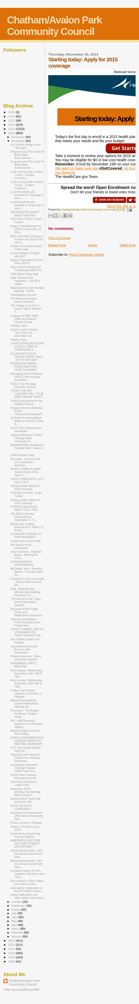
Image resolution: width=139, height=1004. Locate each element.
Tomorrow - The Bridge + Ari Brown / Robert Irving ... (25, 713)
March (15, 928)
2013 (12, 940)
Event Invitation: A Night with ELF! (25, 255)
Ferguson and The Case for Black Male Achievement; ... (27, 154)
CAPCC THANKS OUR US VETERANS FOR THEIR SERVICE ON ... (27, 632)
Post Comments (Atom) (86, 254)
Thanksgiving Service (23, 294)
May (14, 921)
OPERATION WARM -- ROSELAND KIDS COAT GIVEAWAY (24, 366)
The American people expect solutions (23, 300)
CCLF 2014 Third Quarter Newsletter (26, 429)
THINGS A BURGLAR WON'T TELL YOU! (24, 508)
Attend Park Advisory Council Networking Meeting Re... (24, 703)
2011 (12, 949)
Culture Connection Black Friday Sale (25, 247)
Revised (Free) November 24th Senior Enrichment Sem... (26, 816)
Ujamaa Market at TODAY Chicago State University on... (26, 438)
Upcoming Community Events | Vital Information (24, 649)
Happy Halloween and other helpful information (27, 896)
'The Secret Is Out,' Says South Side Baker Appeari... (25, 602)
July (14, 913)
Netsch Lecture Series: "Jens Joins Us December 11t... (24, 332)
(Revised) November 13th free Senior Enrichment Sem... (26, 853)
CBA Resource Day (22, 455)
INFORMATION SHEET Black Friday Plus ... (26, 214)
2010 (12, 953)
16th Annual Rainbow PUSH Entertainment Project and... (25, 622)
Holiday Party (18, 325)
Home (92, 245)
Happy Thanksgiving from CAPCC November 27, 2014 (26, 229)
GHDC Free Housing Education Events (23, 385)
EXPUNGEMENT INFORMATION (21, 563)
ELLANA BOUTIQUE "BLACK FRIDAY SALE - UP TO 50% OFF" (26, 356)
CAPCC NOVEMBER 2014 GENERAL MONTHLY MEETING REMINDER (27, 740)
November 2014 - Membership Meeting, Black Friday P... (25, 792)
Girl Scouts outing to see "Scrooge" (25, 146)
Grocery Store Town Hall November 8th (25, 800)
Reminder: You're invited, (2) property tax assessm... (25, 462)
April (14, 925)
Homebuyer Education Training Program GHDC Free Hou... (24, 768)
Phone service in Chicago (26, 822)
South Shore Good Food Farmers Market (25, 835)
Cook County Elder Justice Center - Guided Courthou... (26, 175)
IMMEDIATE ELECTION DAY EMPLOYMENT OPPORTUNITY (25, 843)
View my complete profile (21, 989)
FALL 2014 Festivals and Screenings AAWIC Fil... (27, 268)
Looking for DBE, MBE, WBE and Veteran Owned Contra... (24, 319)
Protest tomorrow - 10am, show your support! (25, 658)
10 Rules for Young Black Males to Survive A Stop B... (27, 421)
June (15, 917)
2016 (12, 124)
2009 (12, 957)
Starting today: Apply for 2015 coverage (25, 487)
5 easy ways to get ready (25, 540)
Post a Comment (59, 238)
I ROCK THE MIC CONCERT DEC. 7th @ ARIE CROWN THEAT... (27, 393)
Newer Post (57, 245)
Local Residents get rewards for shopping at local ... (26, 195)
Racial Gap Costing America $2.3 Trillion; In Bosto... (26, 527)
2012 (12, 944)
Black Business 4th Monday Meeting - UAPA (27, 289)
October (17, 901)
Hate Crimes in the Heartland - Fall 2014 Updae (25, 280)
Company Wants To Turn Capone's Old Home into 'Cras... (27, 873)
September (19, 905)
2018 (12, 116)
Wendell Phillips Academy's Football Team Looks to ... (27, 448)
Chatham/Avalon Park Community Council (54, 25)
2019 (12, 112)
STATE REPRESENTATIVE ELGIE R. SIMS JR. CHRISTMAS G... (27, 346)
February (17, 932)
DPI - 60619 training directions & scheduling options (26, 723)
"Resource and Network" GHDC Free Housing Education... (25, 757)
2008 (12, 961)
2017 (12, 120)
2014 (12, 133)
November (18, 140)
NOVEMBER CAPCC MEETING (23, 665)
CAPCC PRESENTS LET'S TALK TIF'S (27, 480)
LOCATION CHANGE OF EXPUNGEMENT (25, 535)
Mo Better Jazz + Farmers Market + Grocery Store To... (26, 571)
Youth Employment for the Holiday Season (26, 402)
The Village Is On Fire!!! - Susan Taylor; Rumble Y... (25, 308)
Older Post (128, 245)
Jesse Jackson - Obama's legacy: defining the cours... (26, 554)
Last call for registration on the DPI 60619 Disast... (26, 889)
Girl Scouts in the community (21, 546)
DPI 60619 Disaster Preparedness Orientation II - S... (23, 517)
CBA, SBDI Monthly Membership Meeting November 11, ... (25, 592)
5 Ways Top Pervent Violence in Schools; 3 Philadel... (25, 693)
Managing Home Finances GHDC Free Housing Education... (26, 376)
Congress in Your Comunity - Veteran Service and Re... (27, 582)
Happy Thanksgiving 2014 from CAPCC (26, 261)
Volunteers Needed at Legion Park (23, 783)
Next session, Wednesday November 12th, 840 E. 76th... (26, 673)
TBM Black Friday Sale (24, 274)
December (18, 137)
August (16, 909)
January (17, 936)
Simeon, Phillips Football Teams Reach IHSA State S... (25, 472)
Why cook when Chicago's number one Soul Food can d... (26, 239)
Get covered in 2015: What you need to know (26, 882)
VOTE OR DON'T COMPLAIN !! (21, 807)
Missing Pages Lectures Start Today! (25, 732)
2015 (12, 128)
